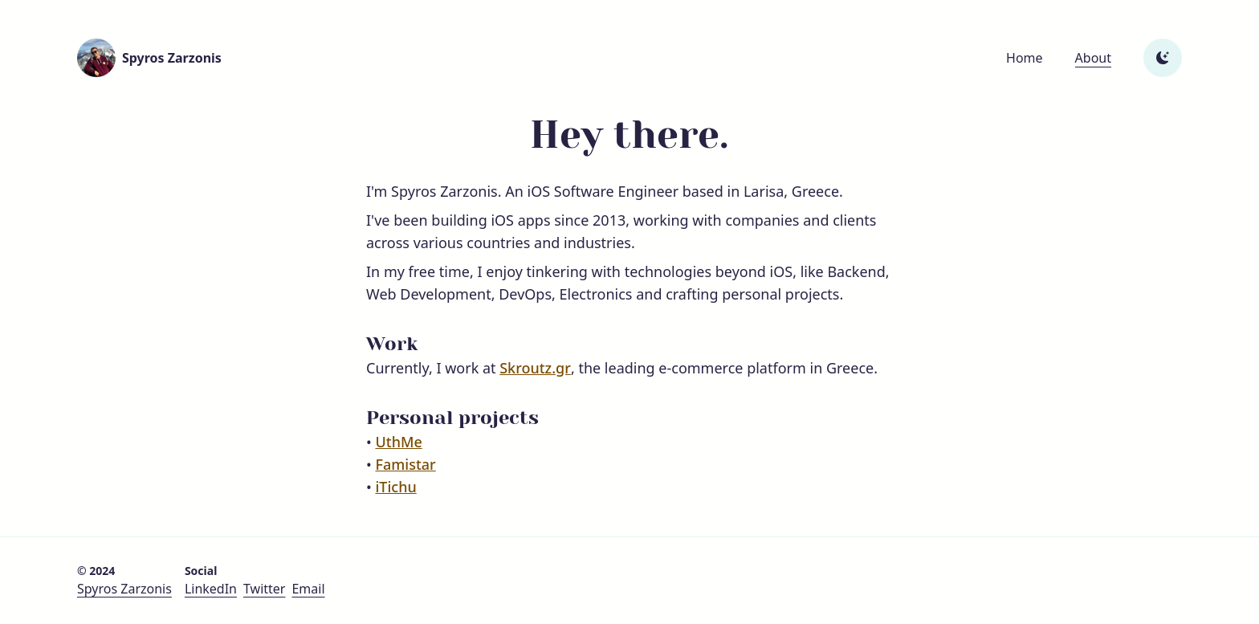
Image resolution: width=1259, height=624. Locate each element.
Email (307, 588)
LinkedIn (211, 588)
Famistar (405, 464)
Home (1024, 58)
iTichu (395, 486)
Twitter (264, 588)
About (1093, 58)
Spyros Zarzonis (124, 588)
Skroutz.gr (535, 367)
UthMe (398, 441)
